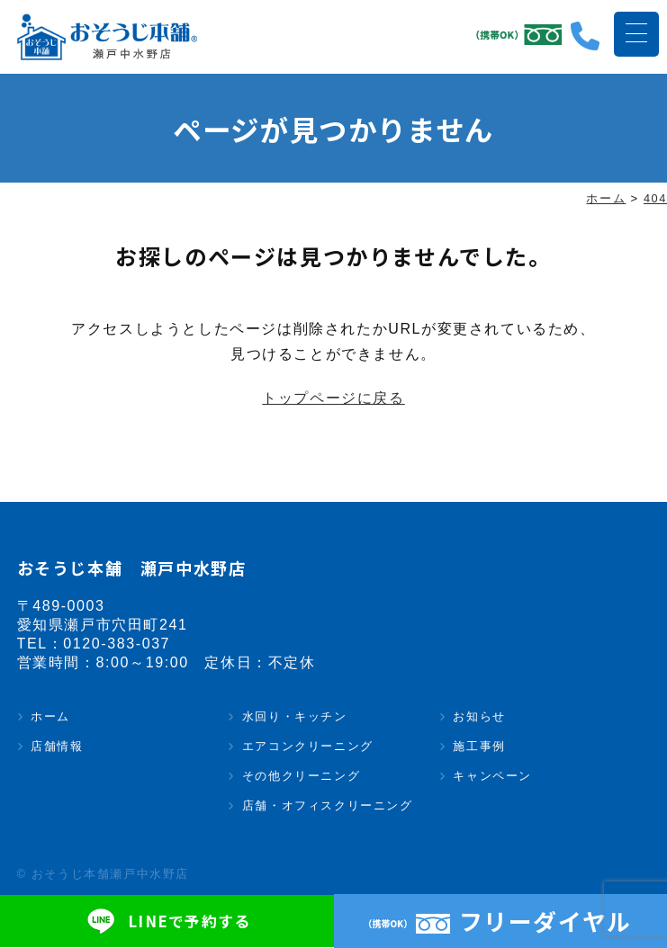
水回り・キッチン (294, 717)
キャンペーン (492, 776)
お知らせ (479, 717)
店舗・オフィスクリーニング (327, 806)
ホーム (50, 717)
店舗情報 (57, 747)
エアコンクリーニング (308, 747)
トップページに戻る (333, 399)
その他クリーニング (301, 776)
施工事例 (479, 747)
